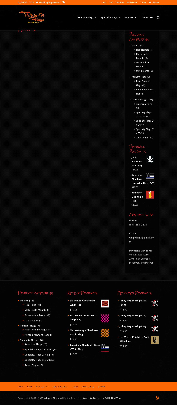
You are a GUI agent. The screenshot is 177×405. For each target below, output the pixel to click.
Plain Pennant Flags (36, 329)
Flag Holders (142, 49)
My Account (132, 3)
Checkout (120, 3)
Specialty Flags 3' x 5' (37, 359)
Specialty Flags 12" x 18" (38, 349)
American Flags (144, 103)
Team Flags (142, 137)
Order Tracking (60, 386)
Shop (104, 3)
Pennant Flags (86, 17)
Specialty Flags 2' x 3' (37, 354)
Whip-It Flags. (52, 398)
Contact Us (147, 17)
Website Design (92, 398)
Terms (143, 3)
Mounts (129, 17)
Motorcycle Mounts (35, 309)
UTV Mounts (142, 70)
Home (20, 386)
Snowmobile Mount (35, 315)
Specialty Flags (109, 17)
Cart (111, 3)
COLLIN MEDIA (113, 398)
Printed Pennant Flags (37, 334)
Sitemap (101, 386)
